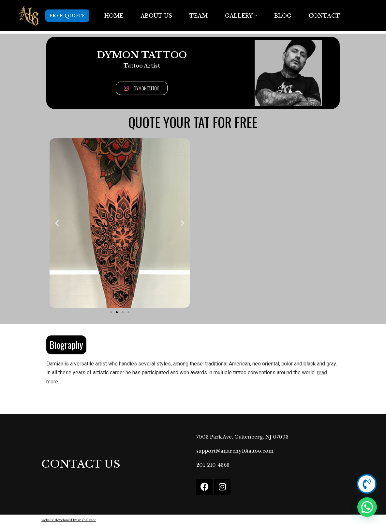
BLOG (282, 15)
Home (113, 15)
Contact (324, 15)
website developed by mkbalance (68, 520)
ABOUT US (156, 15)
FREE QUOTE (67, 16)
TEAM (198, 15)
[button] (255, 15)
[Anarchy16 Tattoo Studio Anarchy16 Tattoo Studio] (28, 15)
